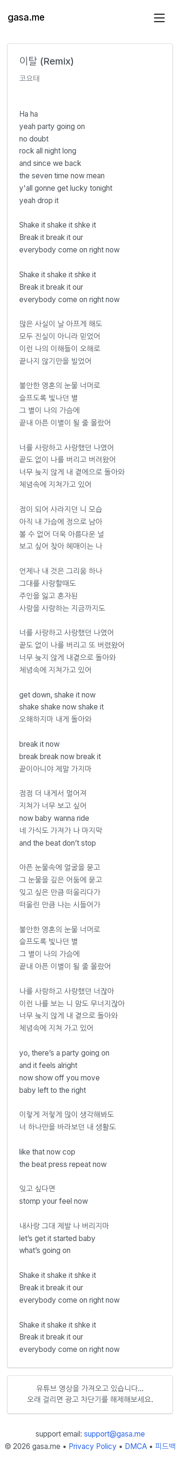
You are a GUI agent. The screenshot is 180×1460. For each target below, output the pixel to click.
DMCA (136, 1446)
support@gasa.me (114, 1433)
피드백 (165, 1446)
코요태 (29, 78)
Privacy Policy (93, 1446)
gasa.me (26, 17)
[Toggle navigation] (159, 18)
